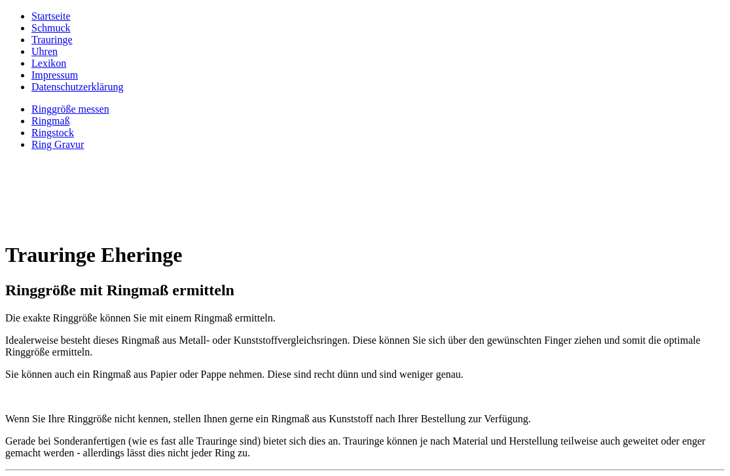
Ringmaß (50, 120)
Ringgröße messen (70, 109)
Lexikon (48, 63)
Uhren (44, 51)
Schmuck (51, 27)
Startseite (51, 16)
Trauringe (52, 39)
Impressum (54, 75)
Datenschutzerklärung (77, 86)
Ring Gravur (57, 144)
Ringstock (52, 132)
